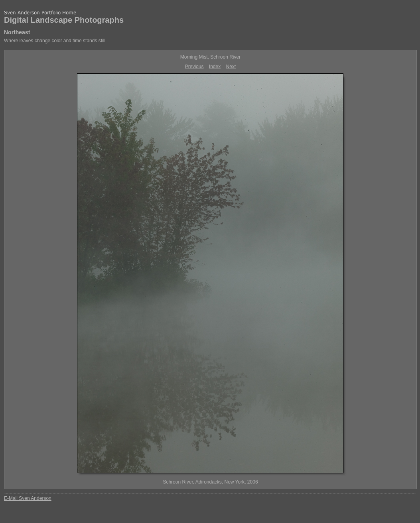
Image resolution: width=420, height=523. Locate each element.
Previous (194, 66)
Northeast (17, 32)
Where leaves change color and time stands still (54, 40)
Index (215, 66)
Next (231, 66)
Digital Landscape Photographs (64, 20)
